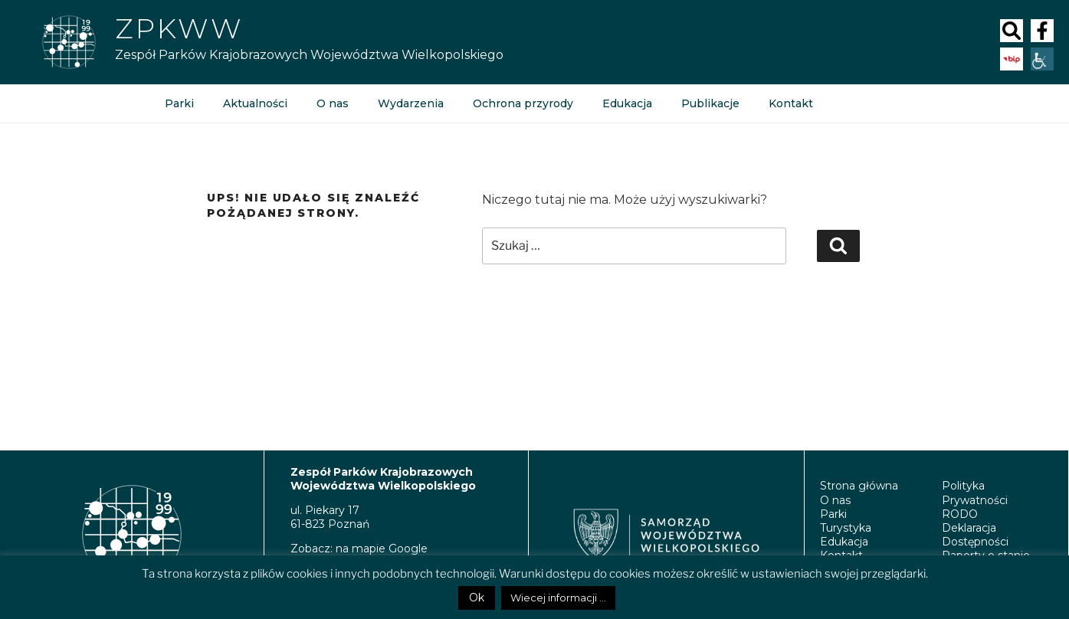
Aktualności (255, 103)
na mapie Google (382, 548)
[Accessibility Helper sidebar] (1042, 58)
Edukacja (627, 103)
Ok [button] (476, 597)
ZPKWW (179, 28)
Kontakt (791, 103)
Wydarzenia (411, 103)
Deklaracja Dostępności (975, 535)
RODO (960, 514)
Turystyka (845, 528)
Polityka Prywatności (975, 492)
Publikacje (710, 103)
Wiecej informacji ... (558, 597)
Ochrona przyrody (523, 103)
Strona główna (859, 486)
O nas (332, 103)
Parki (179, 103)
